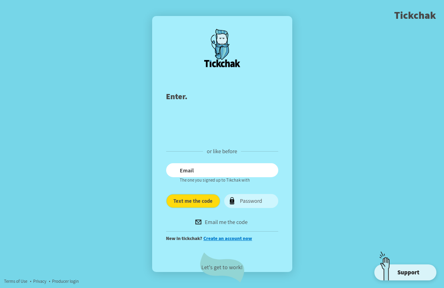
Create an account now (227, 238)
